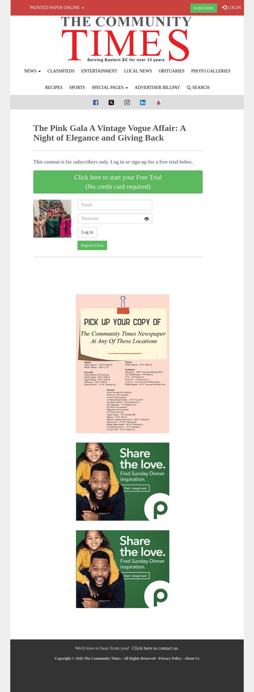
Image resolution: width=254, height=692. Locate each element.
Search (198, 87)
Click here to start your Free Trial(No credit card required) (118, 182)
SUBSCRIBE (204, 8)
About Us (191, 658)
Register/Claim (92, 245)
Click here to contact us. (155, 648)
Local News (138, 71)
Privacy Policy (169, 658)
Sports (77, 87)
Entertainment (99, 71)
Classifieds (60, 71)
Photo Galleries (210, 71)
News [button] (32, 71)
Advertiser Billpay (157, 87)
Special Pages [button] (110, 87)
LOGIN (231, 7)
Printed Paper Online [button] (57, 7)
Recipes (54, 87)
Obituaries (172, 71)
